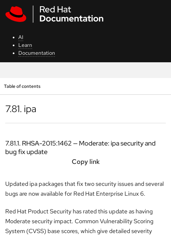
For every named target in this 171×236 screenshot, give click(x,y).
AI (20, 37)
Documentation (36, 52)
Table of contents (22, 86)
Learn (25, 45)
